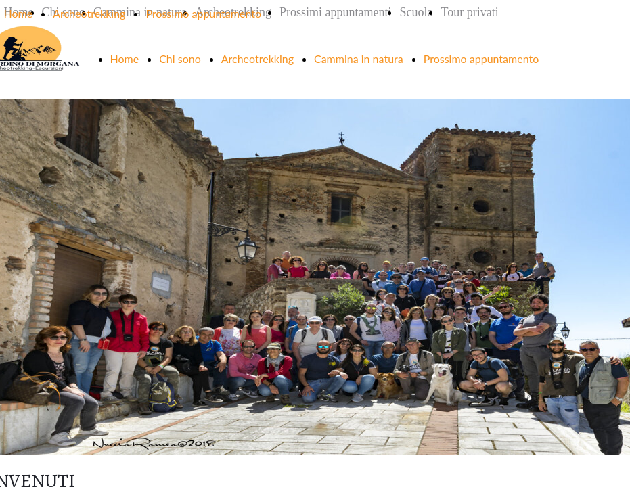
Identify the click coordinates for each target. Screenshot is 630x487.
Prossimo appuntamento (203, 13)
